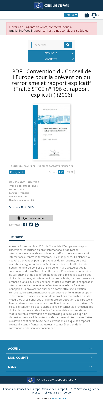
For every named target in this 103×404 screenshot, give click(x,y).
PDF (61, 172)
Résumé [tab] (17, 237)
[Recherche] (47, 45)
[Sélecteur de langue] (72, 15)
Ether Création (59, 398)
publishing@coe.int (22, 31)
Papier (70, 172)
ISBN (11, 182)
